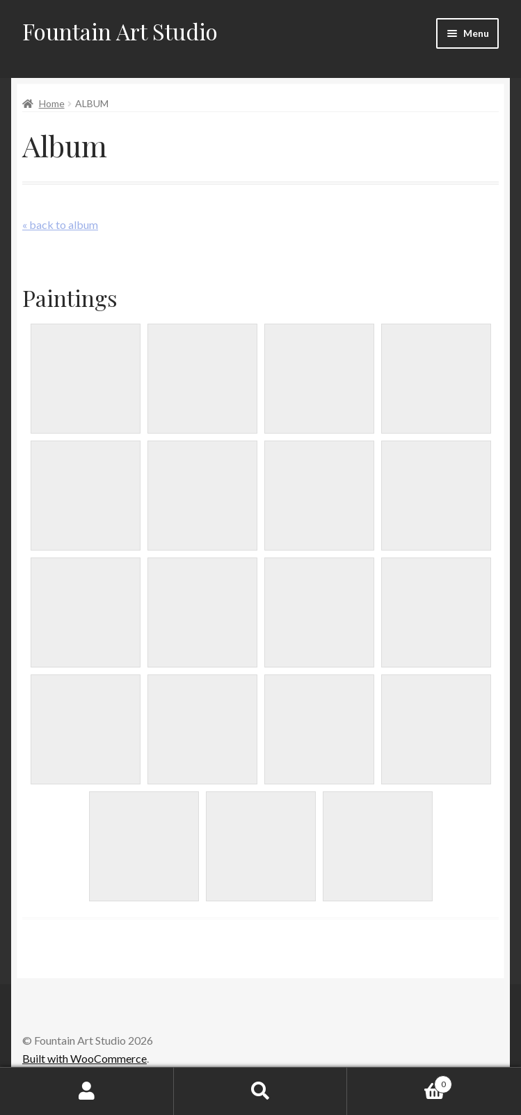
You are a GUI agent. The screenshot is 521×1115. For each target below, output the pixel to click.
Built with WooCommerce (84, 1058)
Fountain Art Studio (120, 31)
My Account (87, 1091)
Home (52, 103)
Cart (399, 1081)
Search (261, 1091)
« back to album (60, 224)
